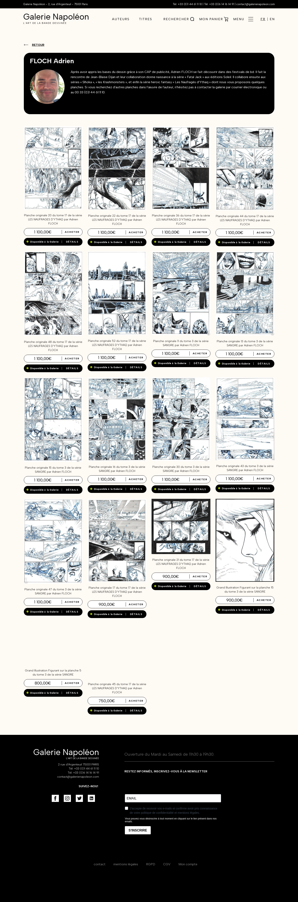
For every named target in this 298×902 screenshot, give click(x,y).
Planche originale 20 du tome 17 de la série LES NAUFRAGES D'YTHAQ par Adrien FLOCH (53, 219)
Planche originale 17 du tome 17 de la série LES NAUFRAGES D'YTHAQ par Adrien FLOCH (117, 592)
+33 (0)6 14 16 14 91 (221, 4)
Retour (38, 45)
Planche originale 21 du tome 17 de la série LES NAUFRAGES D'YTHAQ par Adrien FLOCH (180, 564)
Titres (145, 19)
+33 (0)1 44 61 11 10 (190, 4)
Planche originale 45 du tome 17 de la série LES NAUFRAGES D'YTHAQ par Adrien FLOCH (117, 688)
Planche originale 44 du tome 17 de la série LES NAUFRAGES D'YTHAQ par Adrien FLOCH (245, 220)
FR (263, 19)
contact (100, 864)
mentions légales (125, 864)
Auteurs (121, 19)
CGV (166, 864)
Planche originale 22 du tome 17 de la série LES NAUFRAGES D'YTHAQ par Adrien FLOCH (117, 220)
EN (272, 19)
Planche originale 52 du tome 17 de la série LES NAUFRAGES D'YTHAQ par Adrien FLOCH (117, 345)
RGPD (150, 864)
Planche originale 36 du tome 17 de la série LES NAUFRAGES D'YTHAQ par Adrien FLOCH (181, 219)
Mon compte (187, 864)
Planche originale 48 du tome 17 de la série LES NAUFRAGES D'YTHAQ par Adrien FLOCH (53, 346)
